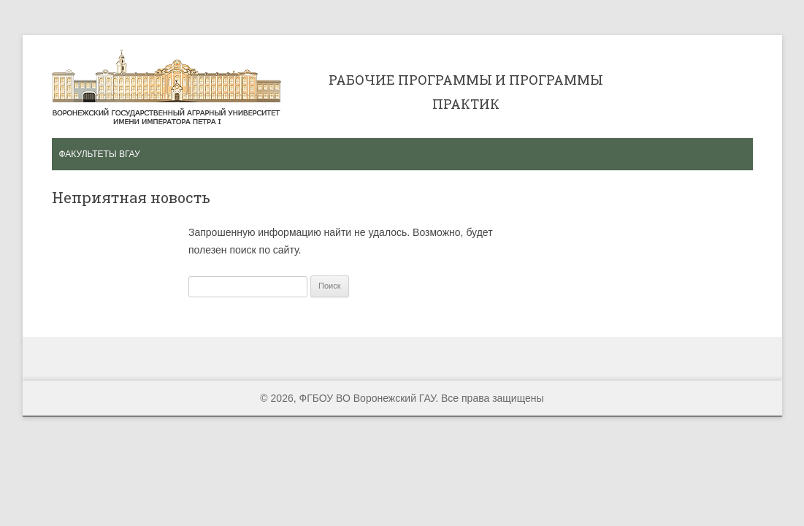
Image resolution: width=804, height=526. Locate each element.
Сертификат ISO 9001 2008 (678, 83)
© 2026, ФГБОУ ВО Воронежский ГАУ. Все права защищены (401, 398)
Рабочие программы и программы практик (166, 87)
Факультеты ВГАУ (99, 154)
